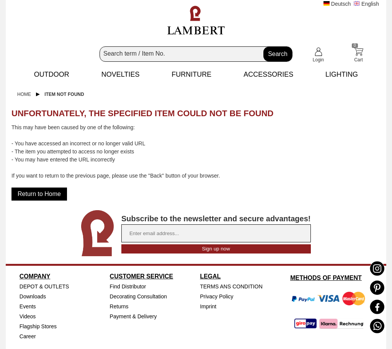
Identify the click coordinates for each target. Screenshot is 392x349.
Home (24, 94)
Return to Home (39, 194)
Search (277, 54)
